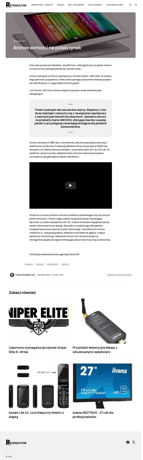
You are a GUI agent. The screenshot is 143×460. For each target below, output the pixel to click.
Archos (40, 264)
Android (29, 264)
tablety (65, 264)
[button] (130, 4)
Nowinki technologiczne (119, 275)
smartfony (52, 264)
